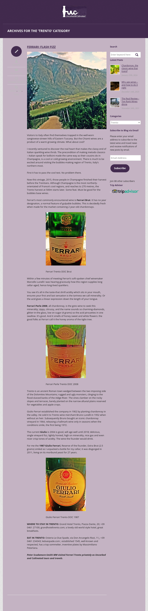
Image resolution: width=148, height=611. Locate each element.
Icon (16, 51)
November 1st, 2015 (16, 82)
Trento (16, 94)
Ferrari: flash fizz (41, 47)
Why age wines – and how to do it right (130, 85)
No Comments (16, 73)
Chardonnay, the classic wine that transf (130, 68)
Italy (20, 90)
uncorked (16, 64)
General (13, 90)
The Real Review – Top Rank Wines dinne (130, 101)
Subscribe (120, 168)
